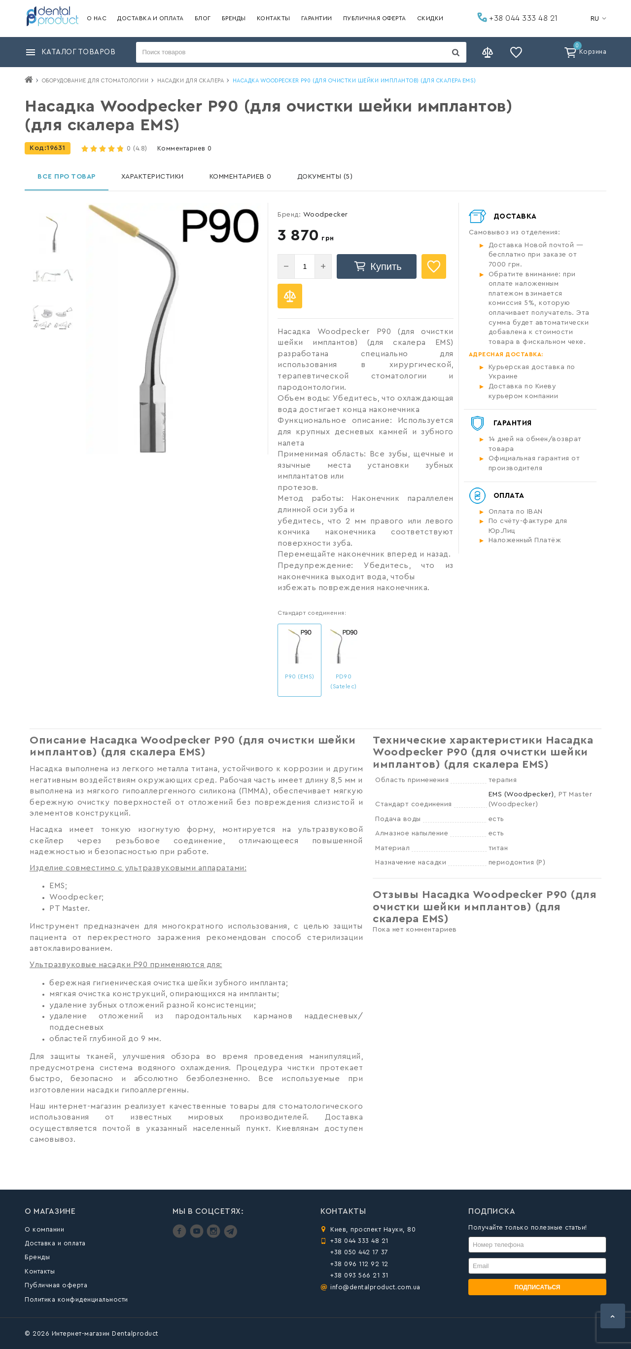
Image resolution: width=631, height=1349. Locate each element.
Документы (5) (325, 176)
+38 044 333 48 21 (517, 17)
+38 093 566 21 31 (359, 1275)
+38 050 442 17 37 (359, 1252)
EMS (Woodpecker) (521, 794)
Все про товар (66, 176)
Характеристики (152, 176)
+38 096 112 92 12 (359, 1264)
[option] (53, 234)
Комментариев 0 (184, 148)
